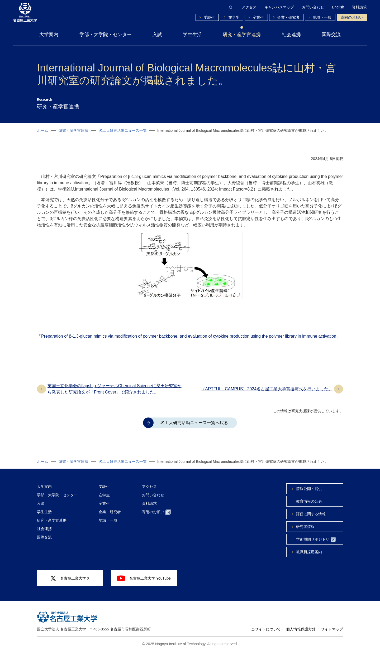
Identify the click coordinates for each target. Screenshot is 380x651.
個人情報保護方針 (301, 629)
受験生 (209, 17)
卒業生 (258, 17)
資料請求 (359, 7)
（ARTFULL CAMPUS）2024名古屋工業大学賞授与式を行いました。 (266, 389)
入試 (157, 34)
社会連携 (291, 34)
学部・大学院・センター (105, 34)
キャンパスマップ (279, 7)
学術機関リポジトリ (316, 539)
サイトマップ (332, 629)
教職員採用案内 (309, 552)
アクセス (249, 7)
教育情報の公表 (309, 501)
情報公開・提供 (309, 489)
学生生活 (192, 34)
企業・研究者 (288, 17)
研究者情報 (305, 526)
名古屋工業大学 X (69, 578)
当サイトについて (266, 629)
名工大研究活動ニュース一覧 (123, 130)
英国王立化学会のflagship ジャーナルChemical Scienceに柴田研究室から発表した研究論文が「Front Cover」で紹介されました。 (115, 388)
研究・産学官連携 (242, 34)
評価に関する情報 (311, 514)
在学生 (233, 17)
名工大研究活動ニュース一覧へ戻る (194, 422)
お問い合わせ (313, 7)
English (338, 7)
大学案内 (48, 34)
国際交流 (331, 34)
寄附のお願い (352, 17)
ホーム (42, 130)
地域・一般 (322, 17)
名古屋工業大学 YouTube (144, 578)
